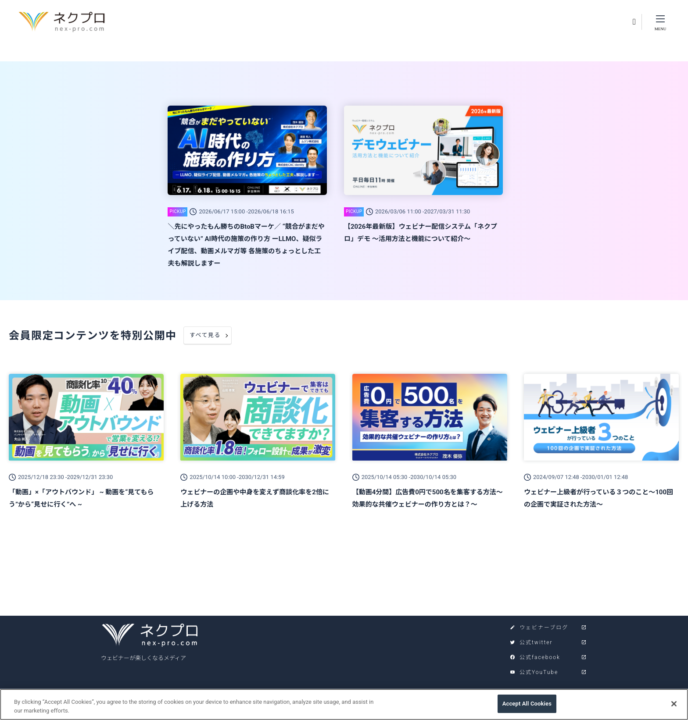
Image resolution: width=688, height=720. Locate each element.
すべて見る (205, 335)
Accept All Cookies (527, 703)
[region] (344, 704)
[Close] (674, 703)
